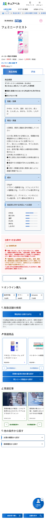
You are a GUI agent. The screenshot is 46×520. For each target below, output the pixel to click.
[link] (9, 296)
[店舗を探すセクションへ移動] (33, 516)
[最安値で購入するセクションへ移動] (12, 516)
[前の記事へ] (6, 425)
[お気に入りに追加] (40, 20)
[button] (23, 101)
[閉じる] (42, 499)
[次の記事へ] (40, 425)
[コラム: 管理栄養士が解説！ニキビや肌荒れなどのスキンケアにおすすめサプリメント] (15, 406)
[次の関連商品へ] (41, 368)
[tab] (13, 72)
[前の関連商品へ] (4, 368)
